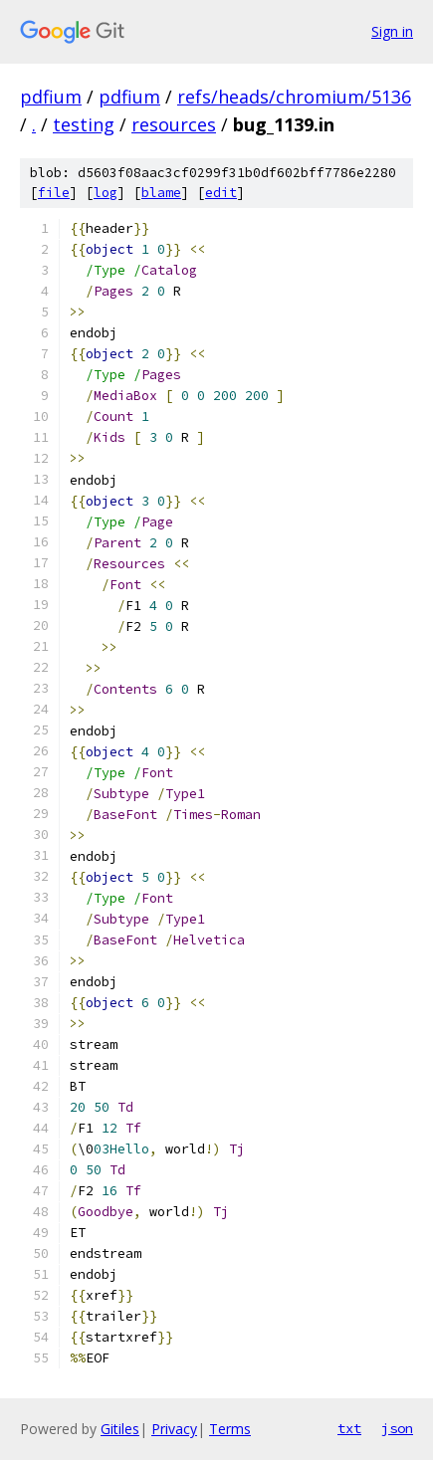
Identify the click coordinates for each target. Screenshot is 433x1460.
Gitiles (120, 1428)
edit (221, 192)
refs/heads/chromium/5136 (294, 96)
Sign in (392, 31)
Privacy (174, 1428)
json (397, 1428)
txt (349, 1428)
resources (173, 124)
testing (83, 124)
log (105, 192)
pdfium (51, 96)
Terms (230, 1428)
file (54, 192)
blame (161, 192)
